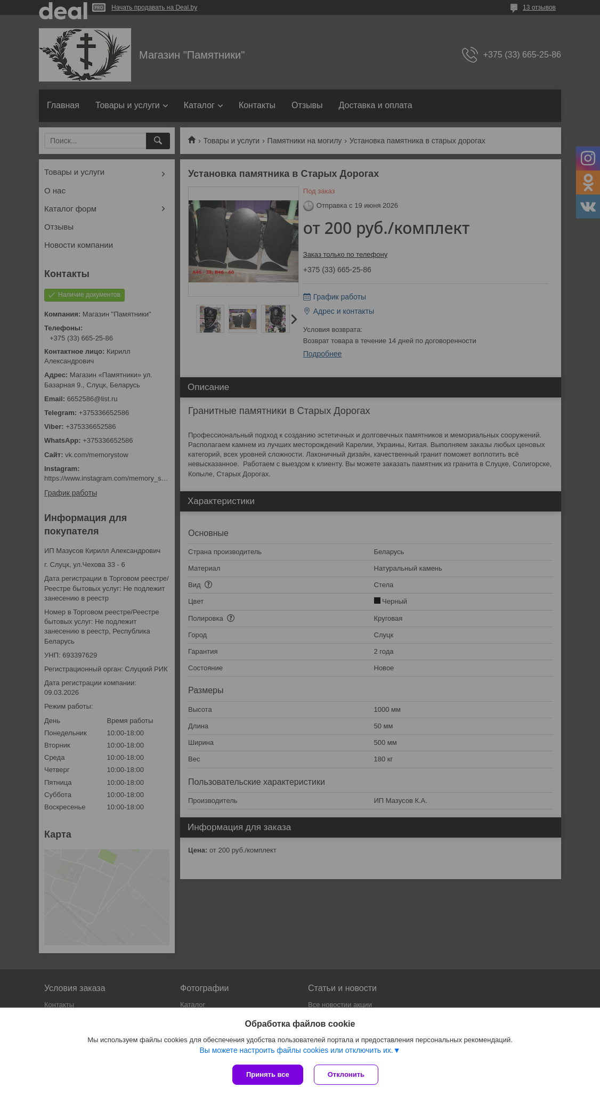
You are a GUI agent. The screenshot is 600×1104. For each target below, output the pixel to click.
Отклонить (346, 1074)
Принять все (267, 1074)
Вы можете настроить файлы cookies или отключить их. (296, 1050)
